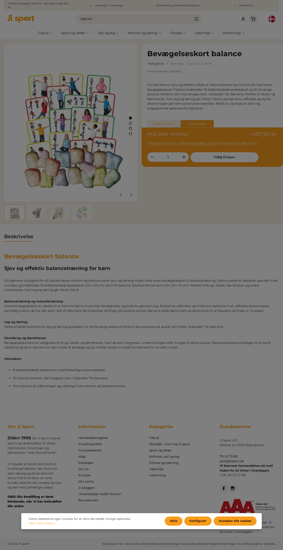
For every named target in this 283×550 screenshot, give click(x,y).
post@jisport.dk (232, 461)
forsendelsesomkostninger (161, 544)
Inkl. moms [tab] (197, 124)
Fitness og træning (163, 463)
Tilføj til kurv (221, 158)
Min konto (86, 481)
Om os (83, 469)
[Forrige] (121, 195)
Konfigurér (199, 521)
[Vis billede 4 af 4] (130, 134)
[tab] (18, 237)
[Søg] (192, 19)
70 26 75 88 (229, 456)
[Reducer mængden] (152, 157)
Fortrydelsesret (90, 450)
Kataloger (86, 463)
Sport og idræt (160, 450)
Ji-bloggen (86, 488)
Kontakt (84, 475)
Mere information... (42, 523)
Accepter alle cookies (235, 521)
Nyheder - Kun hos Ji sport (169, 444)
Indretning (157, 475)
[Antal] (168, 157)
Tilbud (154, 438)
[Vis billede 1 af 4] (130, 118)
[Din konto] (240, 19)
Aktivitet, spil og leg (164, 456)
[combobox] (128, 19)
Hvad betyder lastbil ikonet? (100, 494)
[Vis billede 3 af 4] (130, 129)
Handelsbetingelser (93, 438)
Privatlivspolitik (90, 444)
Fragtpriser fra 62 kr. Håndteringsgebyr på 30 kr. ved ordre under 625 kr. (202, 144)
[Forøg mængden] (184, 157)
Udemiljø (156, 469)
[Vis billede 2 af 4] (130, 123)
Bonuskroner (88, 500)
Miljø (82, 456)
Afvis (175, 521)
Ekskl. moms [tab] (164, 124)
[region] (71, 132)
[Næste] (130, 195)
